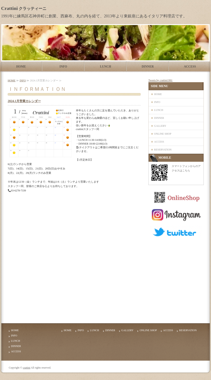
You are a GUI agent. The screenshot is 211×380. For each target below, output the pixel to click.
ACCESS (190, 66)
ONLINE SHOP (162, 133)
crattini (26, 367)
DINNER (148, 66)
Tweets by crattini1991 (160, 80)
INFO (63, 66)
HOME (21, 66)
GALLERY (160, 125)
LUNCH (105, 66)
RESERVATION (163, 149)
